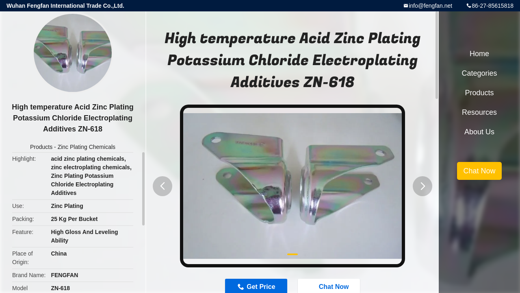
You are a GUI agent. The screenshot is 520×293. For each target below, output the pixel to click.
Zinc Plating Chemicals (86, 147)
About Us (479, 132)
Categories (479, 73)
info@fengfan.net (430, 5)
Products (41, 147)
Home (479, 54)
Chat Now (479, 171)
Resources (479, 112)
